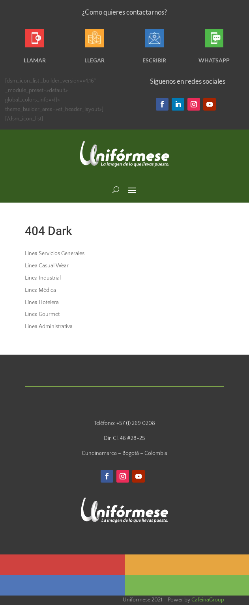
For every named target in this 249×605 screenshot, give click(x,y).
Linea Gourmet (42, 314)
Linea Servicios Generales (54, 253)
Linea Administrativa (49, 326)
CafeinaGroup (207, 600)
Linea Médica (40, 290)
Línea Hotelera (42, 302)
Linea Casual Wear (47, 266)
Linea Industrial (43, 278)
